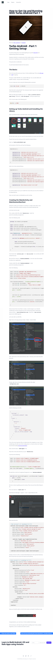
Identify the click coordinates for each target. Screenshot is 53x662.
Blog (8, 2)
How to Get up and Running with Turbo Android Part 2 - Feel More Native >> (36, 633)
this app (41, 73)
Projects (12, 2)
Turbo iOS (35, 52)
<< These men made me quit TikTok (8, 633)
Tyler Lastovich (16, 42)
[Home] (3, 2)
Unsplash (24, 42)
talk (12, 74)
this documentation (22, 445)
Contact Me (18, 2)
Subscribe (49, 642)
